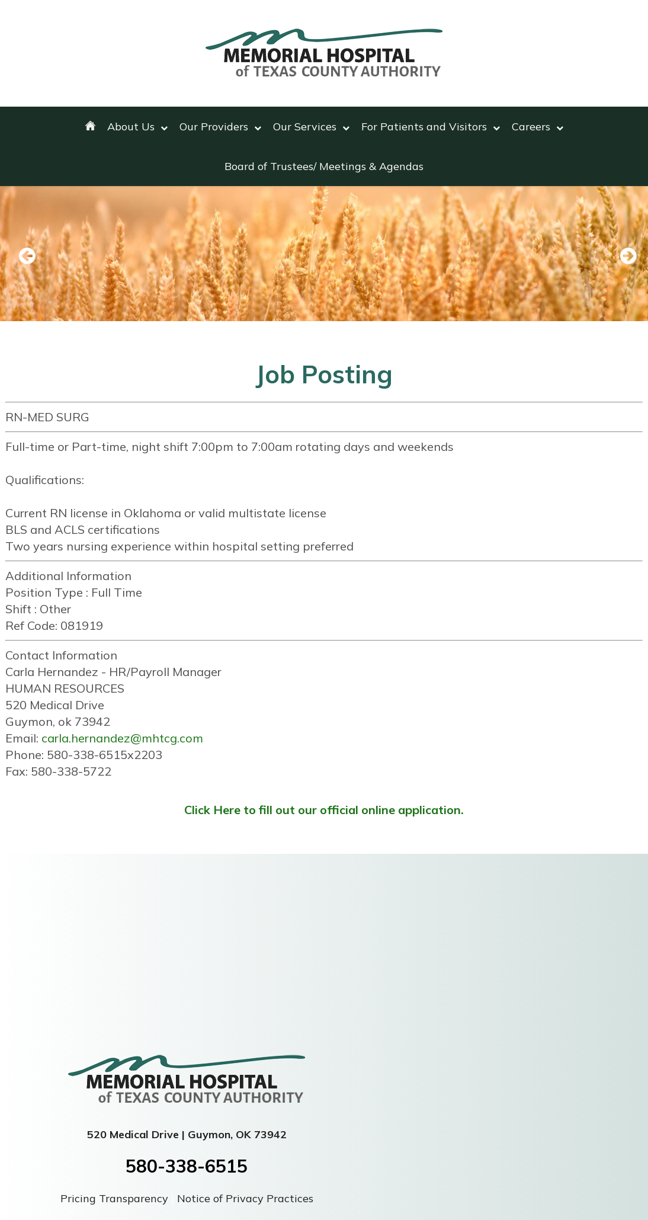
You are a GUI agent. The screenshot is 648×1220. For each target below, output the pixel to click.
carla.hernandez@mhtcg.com (122, 738)
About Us (137, 126)
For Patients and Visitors (430, 126)
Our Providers (220, 126)
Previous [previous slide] (26, 256)
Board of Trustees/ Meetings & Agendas (324, 166)
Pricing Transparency (115, 1198)
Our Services (311, 126)
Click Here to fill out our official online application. (324, 809)
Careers (537, 126)
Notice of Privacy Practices (245, 1198)
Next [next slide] (621, 256)
